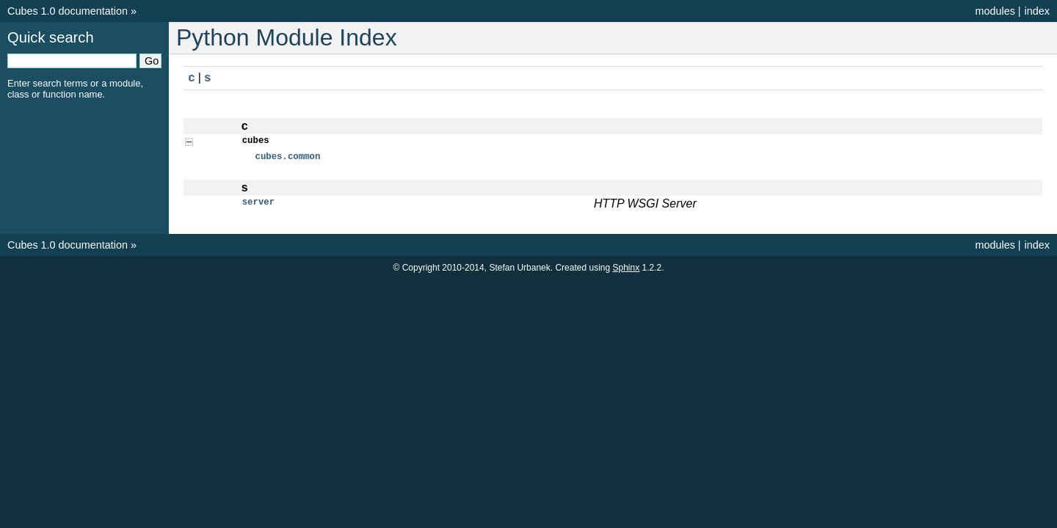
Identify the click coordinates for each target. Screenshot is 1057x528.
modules (994, 11)
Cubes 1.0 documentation (67, 11)
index (1037, 11)
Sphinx (625, 270)
